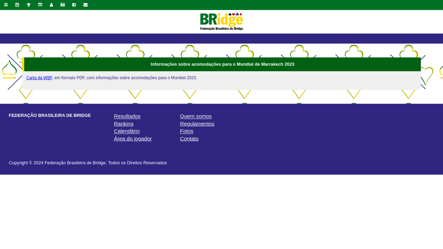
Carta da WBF (39, 77)
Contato (189, 138)
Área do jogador (133, 138)
